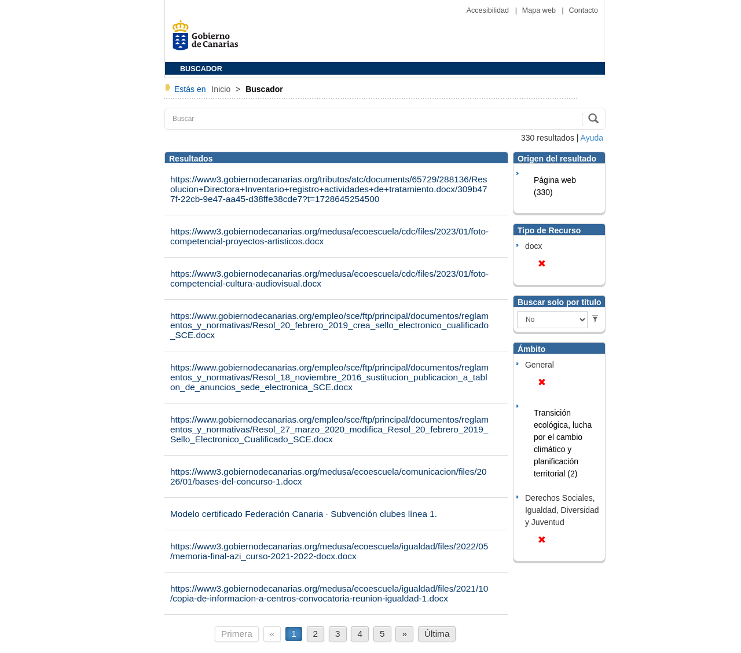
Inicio (222, 89)
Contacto (583, 10)
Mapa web (540, 10)
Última (437, 634)
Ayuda (592, 137)
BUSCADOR (201, 69)
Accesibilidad (489, 10)
